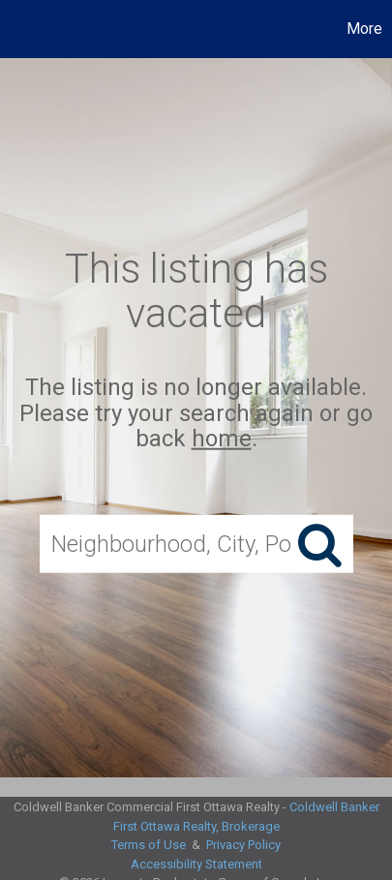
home (222, 438)
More (364, 28)
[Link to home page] (17, 29)
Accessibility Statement (196, 864)
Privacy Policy (243, 844)
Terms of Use (148, 844)
